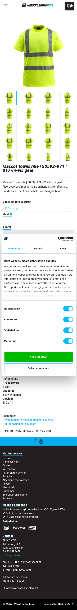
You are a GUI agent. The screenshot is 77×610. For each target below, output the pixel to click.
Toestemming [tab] (13, 248)
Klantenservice (11, 461)
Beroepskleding (13, 424)
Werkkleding (11, 420)
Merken (48, 420)
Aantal (7, 227)
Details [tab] (38, 248)
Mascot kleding (31, 420)
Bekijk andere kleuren (17, 201)
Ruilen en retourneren (14, 472)
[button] (38, 221)
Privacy (7, 483)
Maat (7, 214)
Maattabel (8, 487)
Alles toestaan (38, 356)
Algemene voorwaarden (16, 480)
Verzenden (9, 469)
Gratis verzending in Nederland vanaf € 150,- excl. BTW (35, 509)
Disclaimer (8, 491)
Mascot (30, 424)
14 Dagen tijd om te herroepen (22, 516)
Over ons (7, 458)
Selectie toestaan (38, 368)
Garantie (7, 476)
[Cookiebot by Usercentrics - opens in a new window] (58, 239)
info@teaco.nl (12, 555)
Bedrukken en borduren (15, 494)
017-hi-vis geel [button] (38, 208)
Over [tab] (63, 248)
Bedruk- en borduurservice (20, 513)
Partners (7, 498)
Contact (7, 465)
